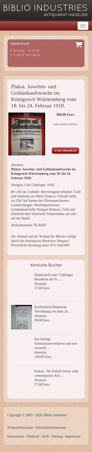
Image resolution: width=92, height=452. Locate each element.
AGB (45, 436)
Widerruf (33, 436)
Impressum (72, 436)
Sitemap (57, 436)
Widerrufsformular (20, 427)
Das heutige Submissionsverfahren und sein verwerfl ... (55, 343)
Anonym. (40, 284)
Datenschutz (15, 436)
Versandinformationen (51, 427)
